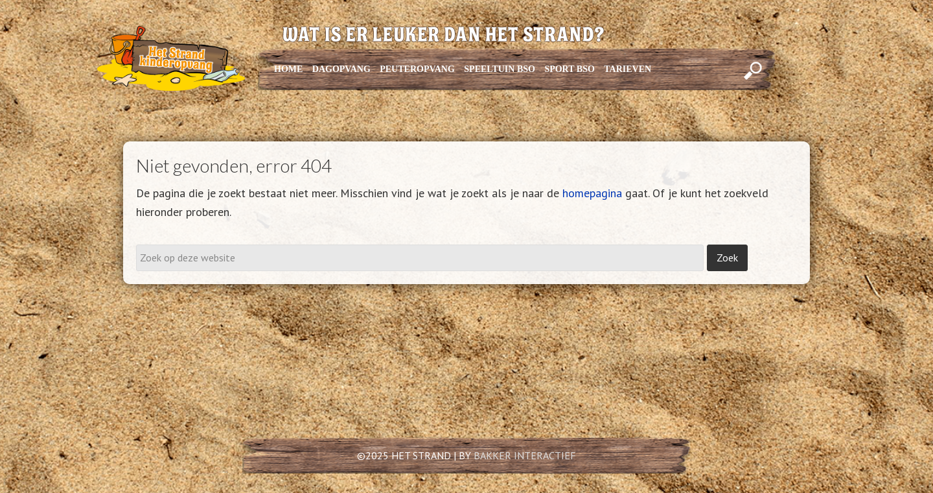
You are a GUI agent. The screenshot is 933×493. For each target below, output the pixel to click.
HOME (288, 69)
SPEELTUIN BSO (499, 69)
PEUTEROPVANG (417, 69)
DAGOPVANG (341, 69)
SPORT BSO (569, 69)
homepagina (592, 193)
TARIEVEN (627, 69)
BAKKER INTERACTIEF (525, 455)
